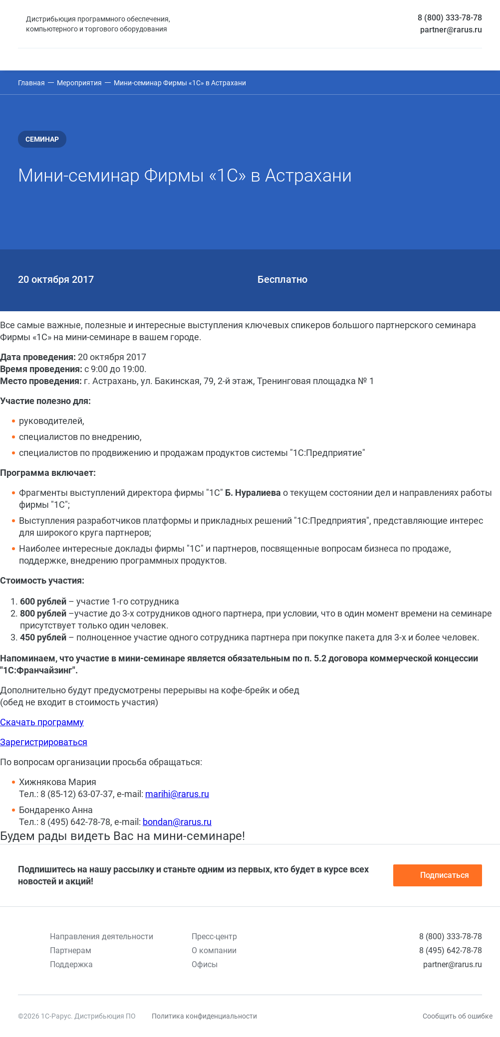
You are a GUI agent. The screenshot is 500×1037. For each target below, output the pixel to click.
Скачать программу (42, 722)
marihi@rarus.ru (177, 794)
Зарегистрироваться (43, 742)
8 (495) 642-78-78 (450, 950)
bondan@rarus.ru (177, 822)
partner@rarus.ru (451, 29)
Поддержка (71, 964)
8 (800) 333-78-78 (450, 17)
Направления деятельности (101, 936)
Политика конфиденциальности (204, 1016)
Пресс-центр (214, 936)
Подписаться (437, 875)
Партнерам (70, 950)
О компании (214, 950)
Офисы (205, 964)
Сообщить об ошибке (458, 1016)
